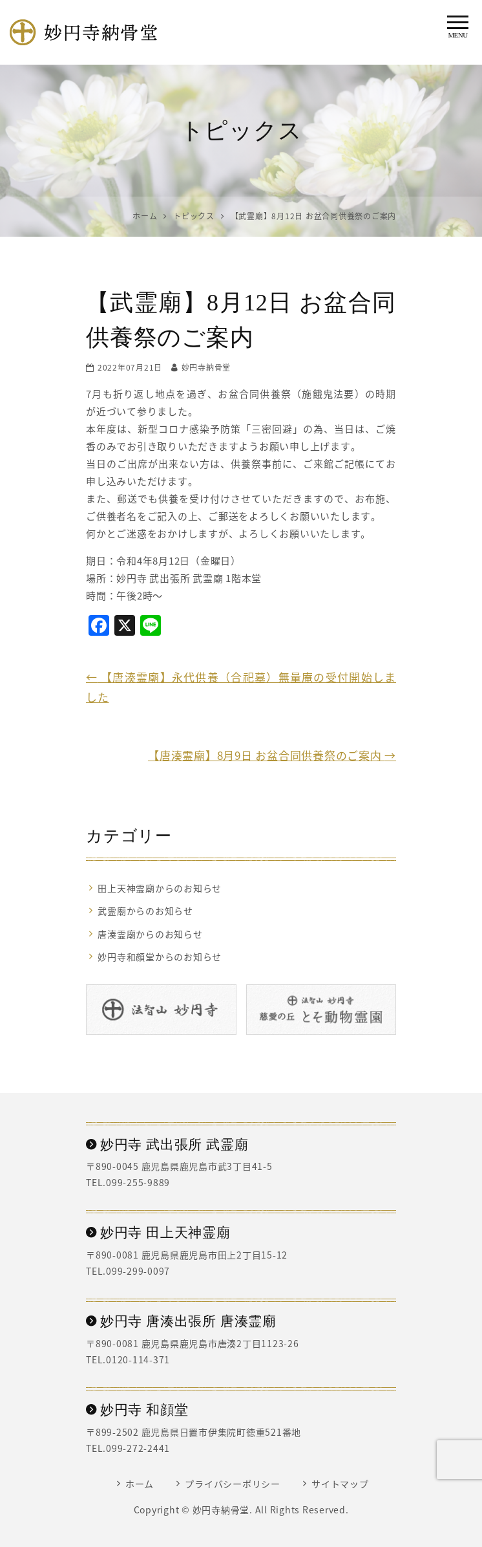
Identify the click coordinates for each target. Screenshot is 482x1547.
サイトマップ (340, 1483)
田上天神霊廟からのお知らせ (160, 888)
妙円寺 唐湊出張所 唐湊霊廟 (181, 1321)
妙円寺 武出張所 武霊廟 (167, 1144)
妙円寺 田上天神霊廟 (158, 1232)
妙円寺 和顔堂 (137, 1410)
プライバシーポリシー (232, 1483)
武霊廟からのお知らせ (145, 910)
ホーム (139, 1483)
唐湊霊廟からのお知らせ (150, 933)
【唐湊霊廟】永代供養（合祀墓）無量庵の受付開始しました (241, 687)
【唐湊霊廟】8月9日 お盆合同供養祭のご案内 (272, 755)
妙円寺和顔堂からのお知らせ (160, 956)
